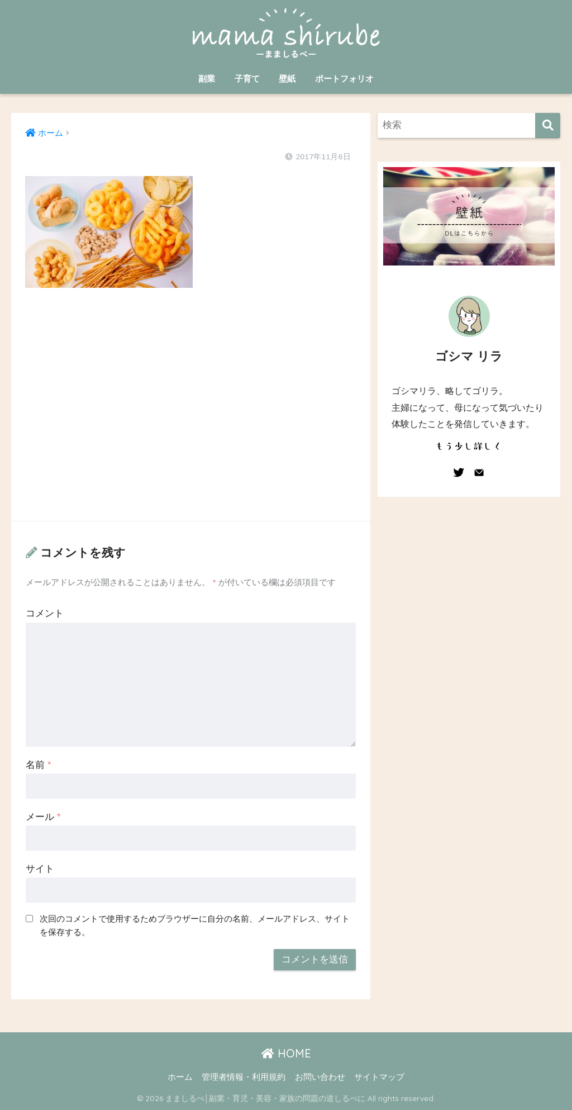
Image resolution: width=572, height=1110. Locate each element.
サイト (40, 869)
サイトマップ (379, 1077)
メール (43, 817)
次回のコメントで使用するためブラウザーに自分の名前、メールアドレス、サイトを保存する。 (195, 925)
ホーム (180, 1077)
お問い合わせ (320, 1077)
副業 (206, 78)
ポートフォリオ (344, 78)
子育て (247, 78)
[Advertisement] (190, 415)
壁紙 (287, 78)
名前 (38, 765)
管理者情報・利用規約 (243, 1077)
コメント (45, 613)
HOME (286, 1053)
